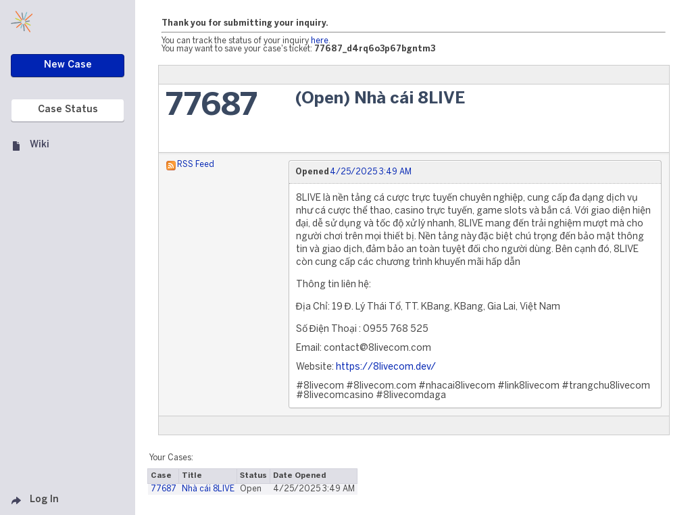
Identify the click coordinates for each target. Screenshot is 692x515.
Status (253, 475)
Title (192, 475)
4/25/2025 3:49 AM (371, 172)
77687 (211, 106)
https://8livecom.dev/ (386, 367)
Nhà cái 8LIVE (208, 489)
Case (161, 475)
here (319, 41)
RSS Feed (195, 164)
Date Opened (299, 475)
